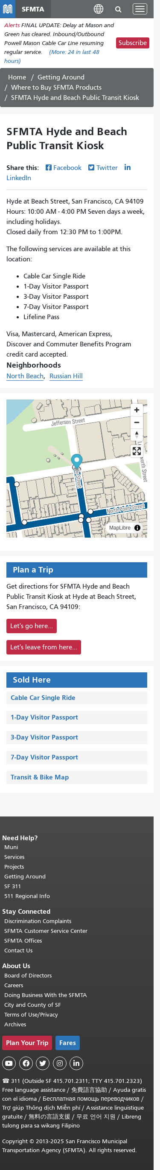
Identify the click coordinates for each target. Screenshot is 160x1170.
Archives (15, 1024)
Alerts (12, 25)
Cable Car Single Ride (43, 698)
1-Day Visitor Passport (44, 717)
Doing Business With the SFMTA (45, 995)
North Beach (25, 376)
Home (17, 77)
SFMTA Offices (23, 940)
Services (14, 857)
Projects (14, 866)
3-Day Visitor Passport (44, 737)
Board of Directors (28, 975)
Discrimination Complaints (37, 921)
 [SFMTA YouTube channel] (9, 1063)
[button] (98, 9)
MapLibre (120, 528)
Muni (11, 847)
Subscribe (133, 43)
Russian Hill (66, 376)
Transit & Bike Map (40, 777)
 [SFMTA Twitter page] (42, 1063)
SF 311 (12, 886)
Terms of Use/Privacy (31, 1014)
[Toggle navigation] (140, 8)
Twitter (107, 168)
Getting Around (61, 77)
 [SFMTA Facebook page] (26, 1063)
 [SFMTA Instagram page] (60, 1063)
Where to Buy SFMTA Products (56, 87)
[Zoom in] (137, 410)
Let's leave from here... (43, 647)
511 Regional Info (27, 896)
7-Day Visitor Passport (44, 757)
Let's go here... (31, 626)
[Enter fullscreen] (137, 451)
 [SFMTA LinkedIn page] (76, 1063)
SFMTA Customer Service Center (45, 931)
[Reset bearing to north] (137, 434)
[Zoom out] (137, 422)
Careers (13, 985)
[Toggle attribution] (137, 528)
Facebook (67, 168)
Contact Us (18, 950)
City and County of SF (32, 1005)
